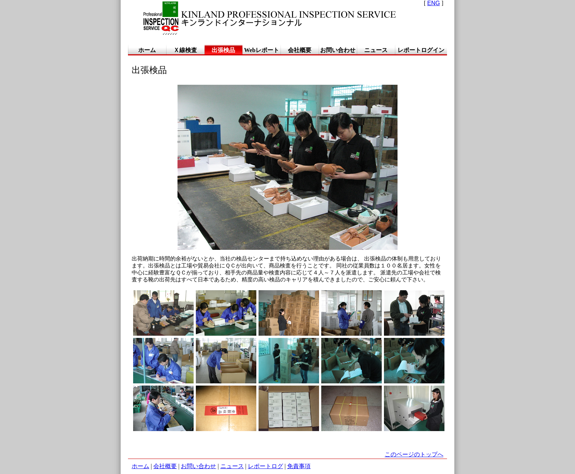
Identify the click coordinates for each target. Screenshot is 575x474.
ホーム (140, 466)
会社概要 (165, 466)
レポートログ (265, 466)
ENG (433, 3)
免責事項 (299, 466)
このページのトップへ (414, 454)
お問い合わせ (198, 466)
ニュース (232, 466)
